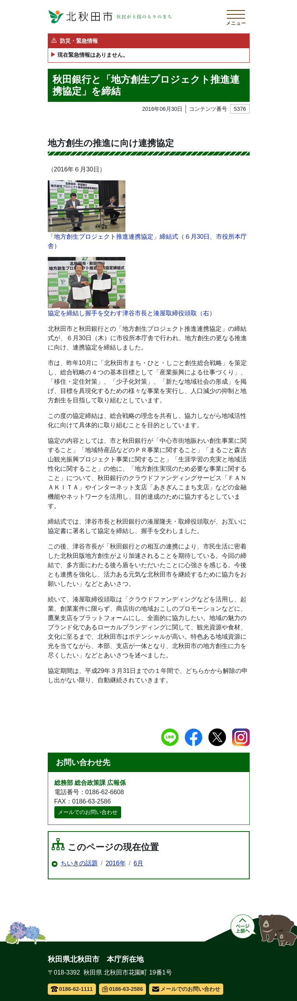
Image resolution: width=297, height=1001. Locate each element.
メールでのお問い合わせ (88, 812)
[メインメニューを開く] (236, 16)
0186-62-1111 (72, 989)
